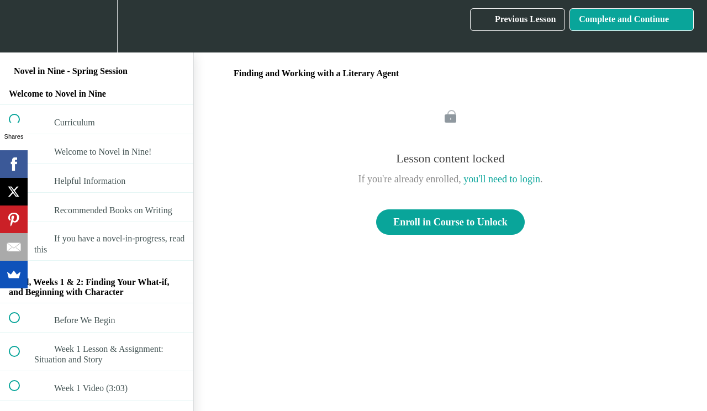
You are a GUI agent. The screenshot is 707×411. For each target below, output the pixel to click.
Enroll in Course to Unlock (450, 222)
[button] (20, 26)
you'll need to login (501, 179)
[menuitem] (96, 26)
